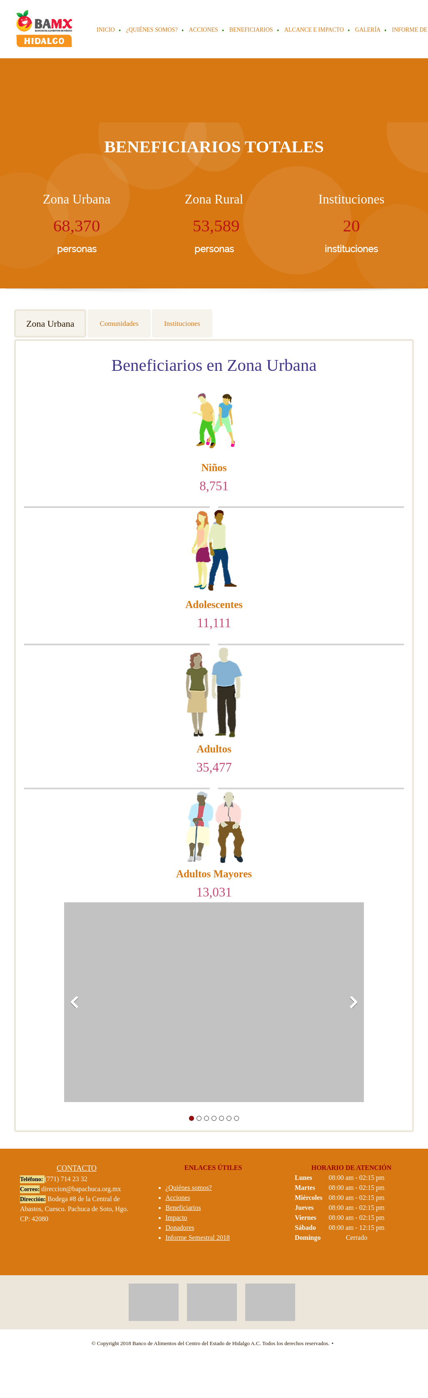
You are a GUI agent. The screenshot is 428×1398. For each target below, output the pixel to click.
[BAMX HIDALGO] (44, 29)
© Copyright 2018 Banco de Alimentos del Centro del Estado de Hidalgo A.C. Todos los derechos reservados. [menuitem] (211, 1343)
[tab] (50, 323)
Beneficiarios (183, 1207)
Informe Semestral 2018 (197, 1237)
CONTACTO (77, 1168)
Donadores (179, 1227)
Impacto (176, 1217)
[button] (214, 1004)
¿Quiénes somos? (188, 1187)
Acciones (177, 1197)
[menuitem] (106, 30)
